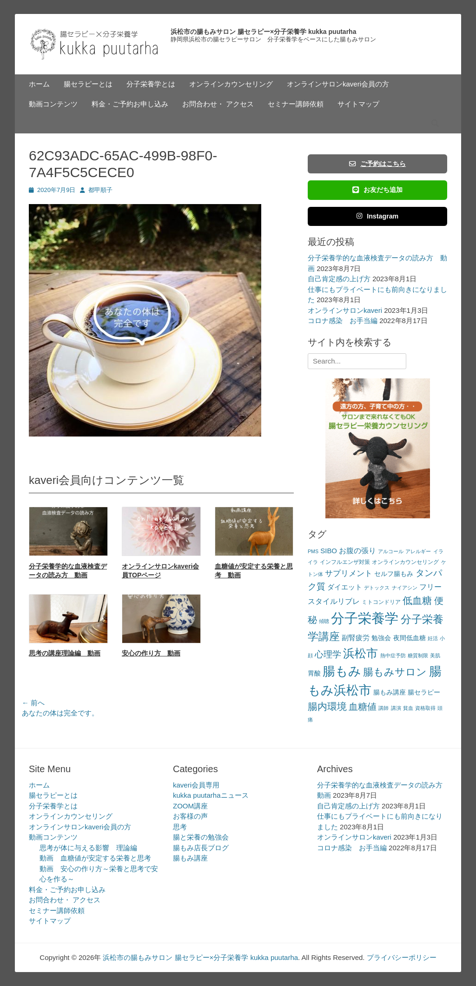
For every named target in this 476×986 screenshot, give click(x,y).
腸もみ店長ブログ (201, 848)
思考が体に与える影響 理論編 (88, 848)
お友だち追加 (377, 189)
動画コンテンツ (53, 104)
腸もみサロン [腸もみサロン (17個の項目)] (395, 672)
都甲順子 (100, 189)
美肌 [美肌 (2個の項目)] (435, 655)
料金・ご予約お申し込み (130, 104)
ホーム (39, 84)
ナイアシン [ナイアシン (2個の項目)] (404, 587)
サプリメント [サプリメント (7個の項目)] (348, 573)
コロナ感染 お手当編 (342, 320)
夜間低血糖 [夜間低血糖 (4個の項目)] (409, 638)
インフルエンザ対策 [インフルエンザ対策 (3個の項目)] (345, 562)
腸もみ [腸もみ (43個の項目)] (342, 671)
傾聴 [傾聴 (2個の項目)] (324, 621)
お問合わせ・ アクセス (218, 104)
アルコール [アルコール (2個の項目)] (390, 551)
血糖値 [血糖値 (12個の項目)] (363, 706)
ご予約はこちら (377, 163)
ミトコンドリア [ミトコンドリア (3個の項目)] (381, 602)
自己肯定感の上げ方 (339, 279)
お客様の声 (190, 816)
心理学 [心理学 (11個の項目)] (328, 654)
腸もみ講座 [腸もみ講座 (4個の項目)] (389, 692)
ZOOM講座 (190, 806)
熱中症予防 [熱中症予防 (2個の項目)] (393, 655)
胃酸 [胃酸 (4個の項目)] (314, 673)
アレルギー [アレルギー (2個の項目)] (418, 551)
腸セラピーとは (88, 84)
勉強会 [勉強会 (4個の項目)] (381, 638)
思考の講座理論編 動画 (64, 653)
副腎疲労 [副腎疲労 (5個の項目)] (356, 638)
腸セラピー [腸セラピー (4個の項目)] (424, 692)
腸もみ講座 (190, 858)
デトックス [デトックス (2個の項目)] (377, 587)
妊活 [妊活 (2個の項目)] (433, 638)
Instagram (378, 216)
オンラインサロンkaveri (345, 310)
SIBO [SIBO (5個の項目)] (328, 551)
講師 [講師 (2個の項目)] (383, 708)
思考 (180, 827)
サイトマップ (358, 104)
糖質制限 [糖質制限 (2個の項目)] (418, 655)
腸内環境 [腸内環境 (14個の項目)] (327, 706)
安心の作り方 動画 (151, 653)
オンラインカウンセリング (231, 84)
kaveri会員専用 (196, 785)
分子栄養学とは (150, 84)
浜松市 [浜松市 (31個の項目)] (360, 653)
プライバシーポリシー (401, 957)
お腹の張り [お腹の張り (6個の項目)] (357, 551)
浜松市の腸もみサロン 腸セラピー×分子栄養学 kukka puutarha (263, 31)
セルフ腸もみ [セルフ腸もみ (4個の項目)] (393, 573)
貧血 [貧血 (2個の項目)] (408, 708)
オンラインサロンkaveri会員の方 (338, 84)
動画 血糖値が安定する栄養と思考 (95, 858)
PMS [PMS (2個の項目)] (313, 551)
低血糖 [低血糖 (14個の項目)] (417, 600)
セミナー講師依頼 (296, 104)
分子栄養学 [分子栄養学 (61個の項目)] (364, 618)
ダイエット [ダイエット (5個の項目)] (344, 587)
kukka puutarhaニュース (211, 795)
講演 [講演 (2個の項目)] (396, 708)
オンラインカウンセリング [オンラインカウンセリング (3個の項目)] (405, 562)
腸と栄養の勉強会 (201, 837)
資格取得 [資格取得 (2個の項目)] (425, 708)
